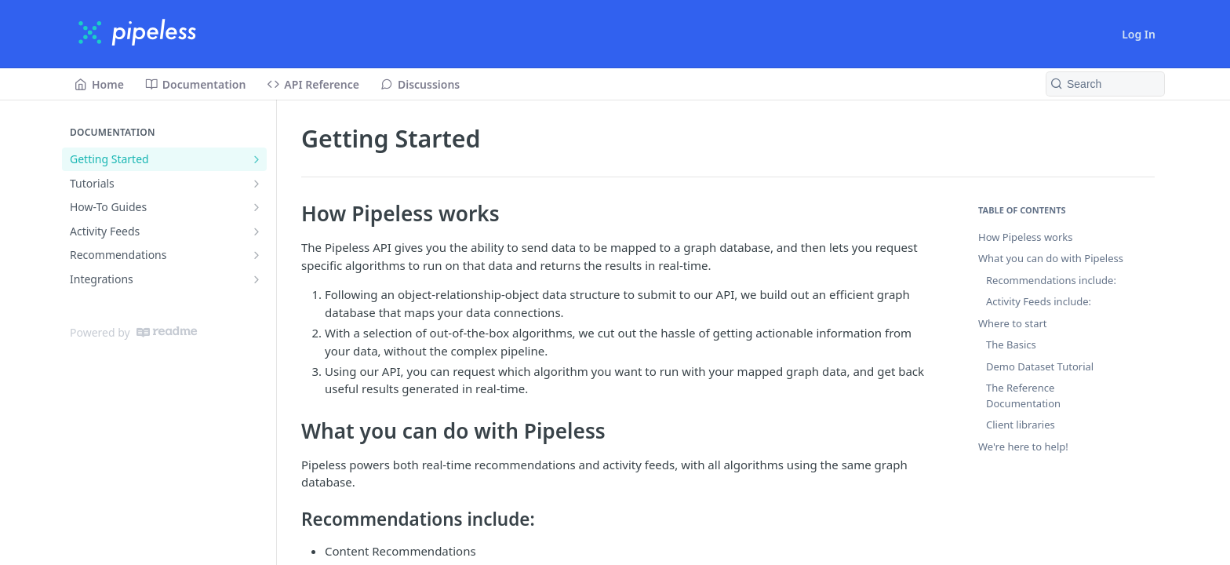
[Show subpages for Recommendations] (256, 255)
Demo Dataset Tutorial (1040, 366)
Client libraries (1020, 424)
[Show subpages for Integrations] (256, 279)
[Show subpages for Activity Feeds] (256, 231)
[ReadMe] (166, 331)
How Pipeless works (1025, 237)
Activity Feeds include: (1038, 301)
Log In (1138, 34)
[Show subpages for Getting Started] (256, 159)
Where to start (1012, 323)
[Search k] (1105, 84)
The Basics (1011, 344)
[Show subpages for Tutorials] (256, 183)
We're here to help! (1023, 446)
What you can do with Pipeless (1050, 258)
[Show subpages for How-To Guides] (256, 207)
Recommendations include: (1051, 280)
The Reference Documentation (1023, 395)
